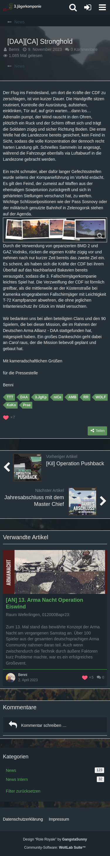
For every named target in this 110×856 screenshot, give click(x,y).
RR (85, 397)
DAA (24, 397)
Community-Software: (55, 847)
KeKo (11, 405)
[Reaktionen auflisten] (9, 417)
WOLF (101, 397)
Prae (27, 405)
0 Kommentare (84, 49)
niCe (57, 397)
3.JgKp (41, 397)
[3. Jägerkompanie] (22, 7)
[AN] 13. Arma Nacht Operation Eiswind (44, 603)
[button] (102, 7)
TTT (10, 397)
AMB (72, 397)
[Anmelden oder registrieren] (88, 7)
